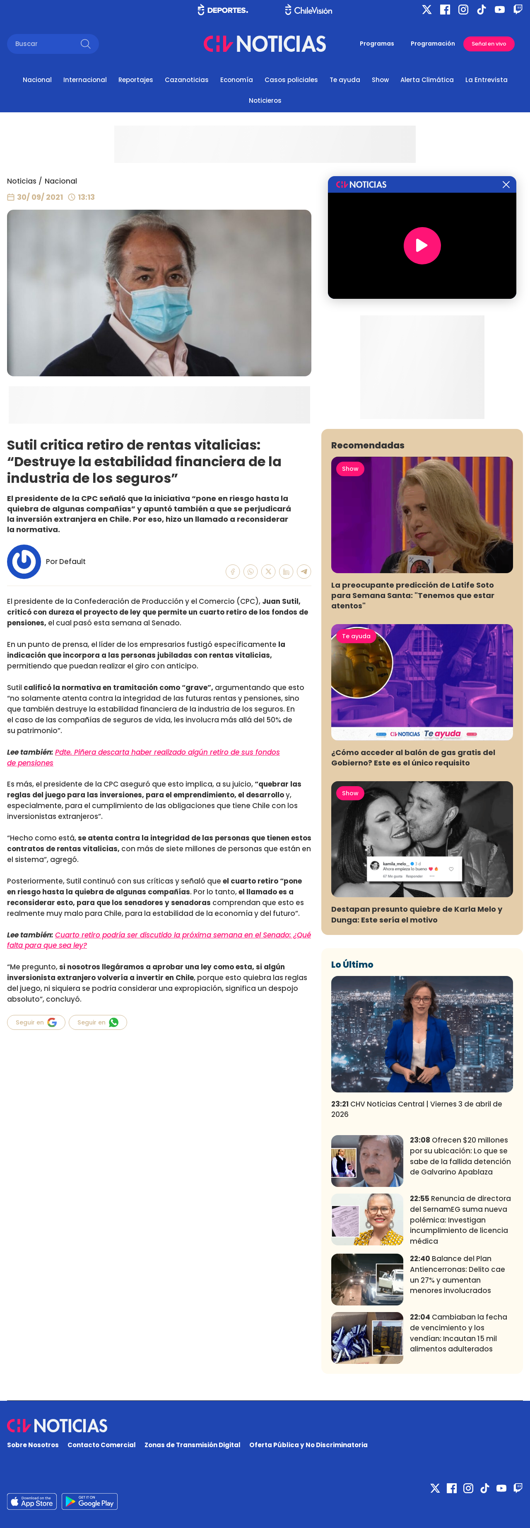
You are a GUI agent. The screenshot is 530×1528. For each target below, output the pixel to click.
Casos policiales (291, 79)
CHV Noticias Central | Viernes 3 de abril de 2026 (416, 1109)
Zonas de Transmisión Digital (193, 1445)
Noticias (21, 181)
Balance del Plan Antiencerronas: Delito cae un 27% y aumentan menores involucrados (457, 1275)
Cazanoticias (187, 79)
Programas (377, 43)
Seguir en (36, 1022)
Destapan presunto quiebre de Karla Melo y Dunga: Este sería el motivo (416, 914)
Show (380, 79)
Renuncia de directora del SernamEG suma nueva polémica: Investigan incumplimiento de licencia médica (460, 1220)
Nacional (37, 79)
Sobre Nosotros (33, 1445)
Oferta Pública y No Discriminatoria (308, 1445)
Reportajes (135, 79)
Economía (236, 79)
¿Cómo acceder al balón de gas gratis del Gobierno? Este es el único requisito (413, 757)
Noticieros (265, 100)
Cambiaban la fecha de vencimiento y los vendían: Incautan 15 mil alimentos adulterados (458, 1333)
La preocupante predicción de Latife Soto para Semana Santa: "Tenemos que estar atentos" (412, 595)
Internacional (85, 79)
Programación (433, 43)
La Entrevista (486, 79)
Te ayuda (345, 79)
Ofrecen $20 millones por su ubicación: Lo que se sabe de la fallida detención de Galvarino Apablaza (460, 1156)
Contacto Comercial (101, 1445)
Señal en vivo (489, 44)
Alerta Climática (427, 79)
